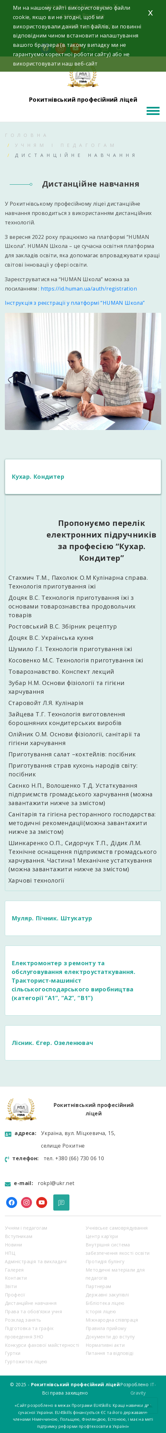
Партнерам (98, 1286)
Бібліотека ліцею (105, 1303)
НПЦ (10, 1253)
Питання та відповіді (109, 1353)
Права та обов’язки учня (33, 1311)
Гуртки (12, 1353)
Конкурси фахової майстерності (42, 1345)
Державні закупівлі (107, 1295)
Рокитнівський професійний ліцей (83, 99)
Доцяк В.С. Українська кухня (51, 637)
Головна (27, 135)
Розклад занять (23, 1320)
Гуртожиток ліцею (26, 1361)
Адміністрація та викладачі (36, 1261)
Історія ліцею (101, 1311)
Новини (13, 1245)
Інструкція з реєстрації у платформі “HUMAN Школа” (75, 302)
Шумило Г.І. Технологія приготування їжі (70, 649)
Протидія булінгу (105, 1261)
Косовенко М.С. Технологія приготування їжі (76, 660)
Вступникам (18, 1236)
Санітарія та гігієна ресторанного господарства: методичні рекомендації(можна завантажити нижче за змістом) (82, 822)
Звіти (11, 1286)
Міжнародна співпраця (112, 1320)
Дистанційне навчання (31, 1303)
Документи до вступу (110, 1337)
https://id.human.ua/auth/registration (89, 288)
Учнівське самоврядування (117, 1228)
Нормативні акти (105, 1345)
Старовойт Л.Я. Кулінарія (46, 703)
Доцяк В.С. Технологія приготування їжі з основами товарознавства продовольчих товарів (71, 606)
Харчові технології (36, 880)
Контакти (16, 1278)
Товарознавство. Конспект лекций (61, 671)
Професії (15, 1295)
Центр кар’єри (102, 1236)
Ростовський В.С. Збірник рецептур (62, 626)
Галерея (14, 1270)
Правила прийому (106, 1328)
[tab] (83, 476)
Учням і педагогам (66, 145)
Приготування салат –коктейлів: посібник (72, 754)
